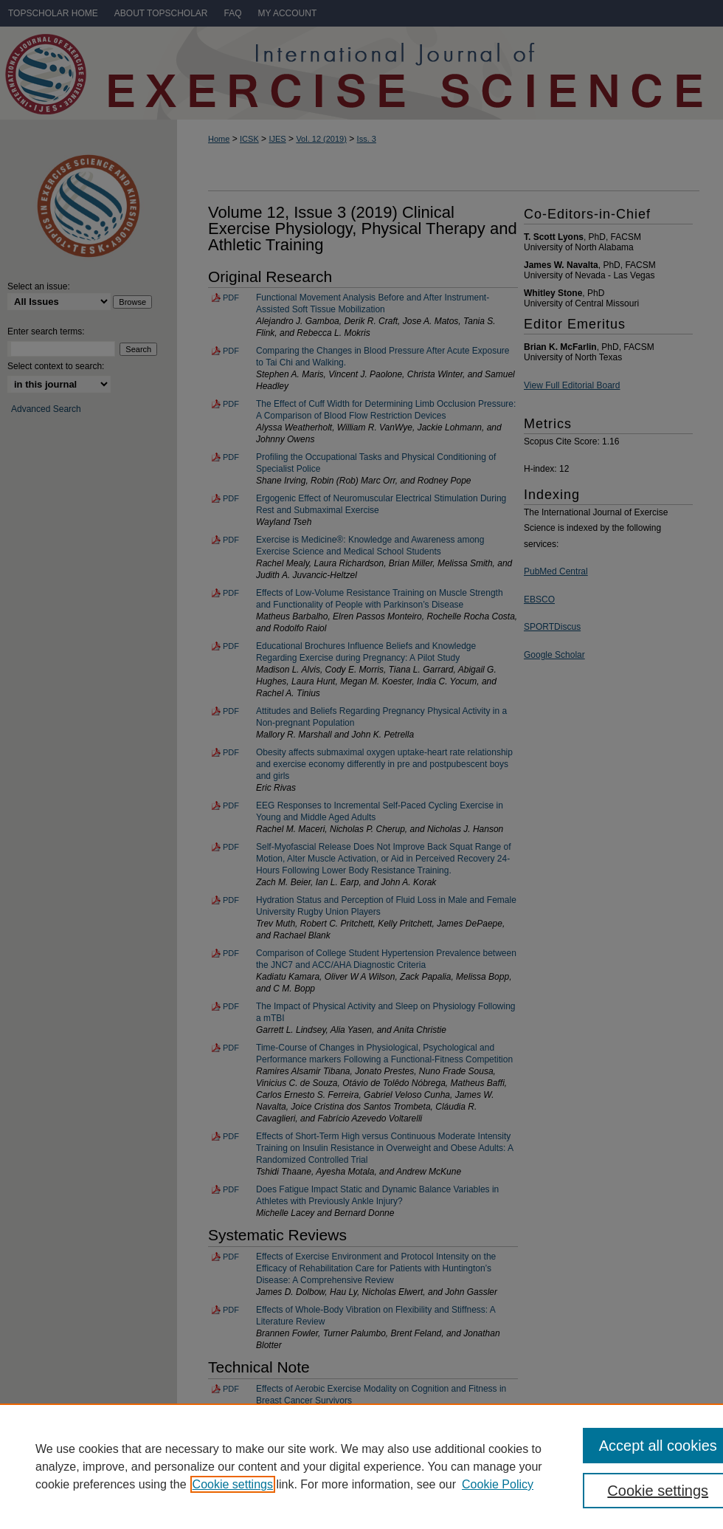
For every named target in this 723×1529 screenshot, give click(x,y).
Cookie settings (233, 1484)
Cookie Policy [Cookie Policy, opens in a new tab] (497, 1484)
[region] (361, 1466)
